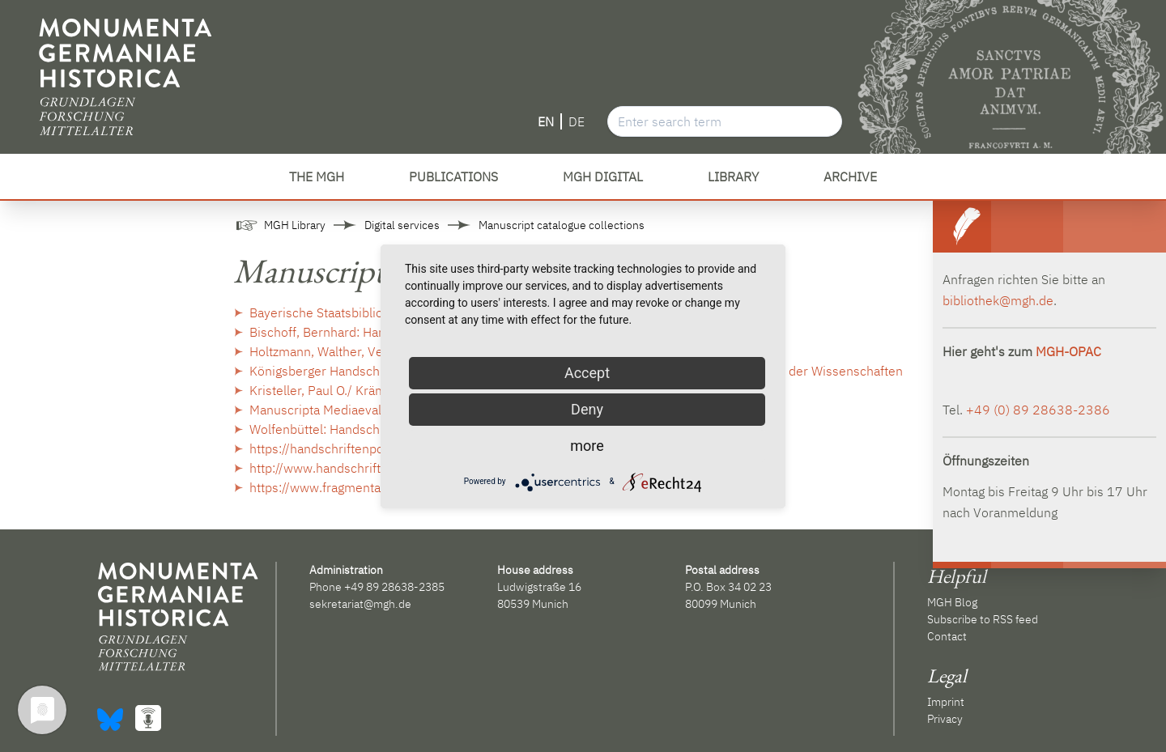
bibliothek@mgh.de (998, 300)
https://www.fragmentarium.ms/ (341, 487)
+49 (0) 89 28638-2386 (1038, 409)
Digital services (402, 225)
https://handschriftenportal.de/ (337, 448)
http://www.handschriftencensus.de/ (354, 468)
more (587, 445)
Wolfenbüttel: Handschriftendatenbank (359, 429)
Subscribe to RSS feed (982, 619)
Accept (587, 372)
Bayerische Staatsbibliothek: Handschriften (372, 312)
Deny (587, 409)
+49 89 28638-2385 (394, 587)
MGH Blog (952, 602)
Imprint (945, 702)
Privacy (945, 719)
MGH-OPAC (1068, 351)
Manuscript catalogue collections (562, 225)
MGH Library (295, 225)
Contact (947, 636)
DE (576, 121)
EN (546, 121)
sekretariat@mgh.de (360, 604)
